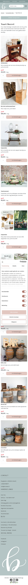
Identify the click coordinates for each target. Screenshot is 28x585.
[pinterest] (17, 580)
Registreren (22, 1)
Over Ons (3, 495)
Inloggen (14, 1)
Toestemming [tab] (5, 266)
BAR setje (3, 362)
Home (2, 13)
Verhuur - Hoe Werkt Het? (8, 497)
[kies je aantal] (3, 75)
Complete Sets (10, 13)
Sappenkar (4, 148)
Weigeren (14, 322)
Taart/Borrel (18, 13)
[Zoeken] (21, 6)
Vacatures (3, 511)
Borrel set (3, 404)
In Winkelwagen (16, 75)
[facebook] (11, 580)
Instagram (3, 541)
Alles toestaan (14, 312)
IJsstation (3, 447)
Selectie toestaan (14, 317)
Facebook (3, 538)
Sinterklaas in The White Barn (9, 525)
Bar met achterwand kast (8, 106)
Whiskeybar (4, 63)
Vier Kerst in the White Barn (8, 522)
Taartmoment (5, 191)
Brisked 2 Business (6, 505)
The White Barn (5, 513)
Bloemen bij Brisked (6, 527)
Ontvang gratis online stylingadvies (10, 503)
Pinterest (3, 544)
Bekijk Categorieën (14, 18)
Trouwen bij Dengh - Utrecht (8, 530)
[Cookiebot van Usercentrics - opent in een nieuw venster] (20, 262)
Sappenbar (4, 234)
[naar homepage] (4, 6)
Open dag (3, 500)
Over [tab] (23, 266)
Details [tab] (14, 266)
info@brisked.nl (5, 486)
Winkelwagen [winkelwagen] (6, 1)
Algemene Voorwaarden (7, 508)
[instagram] (14, 580)
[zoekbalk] (14, 6)
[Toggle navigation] (26, 6)
